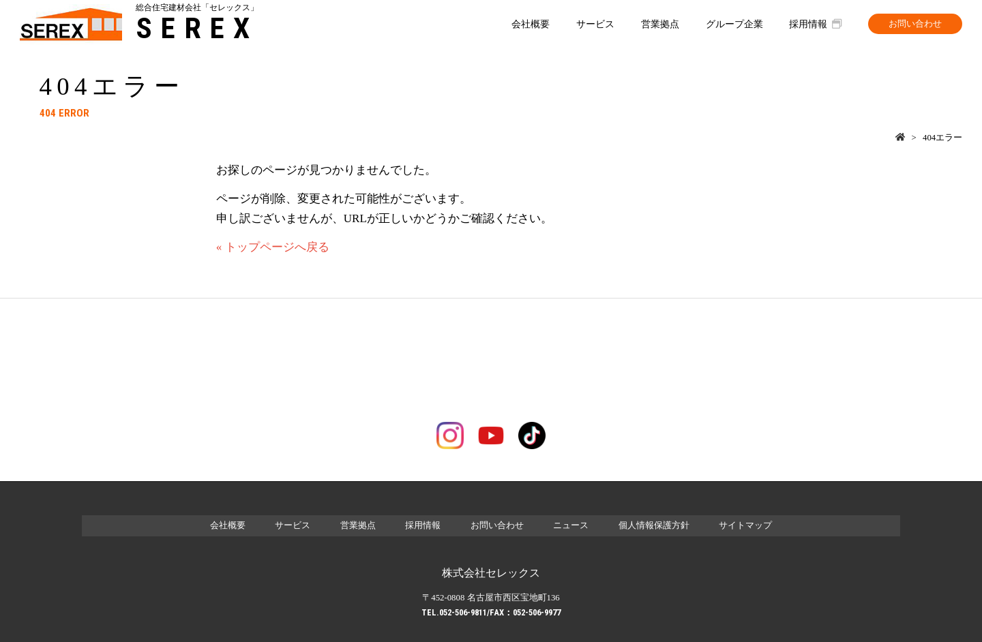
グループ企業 (734, 23)
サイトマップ (745, 525)
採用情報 (815, 23)
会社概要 (530, 23)
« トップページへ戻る (272, 247)
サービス (595, 23)
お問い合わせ (915, 24)
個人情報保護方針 (654, 525)
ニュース (571, 525)
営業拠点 (660, 23)
